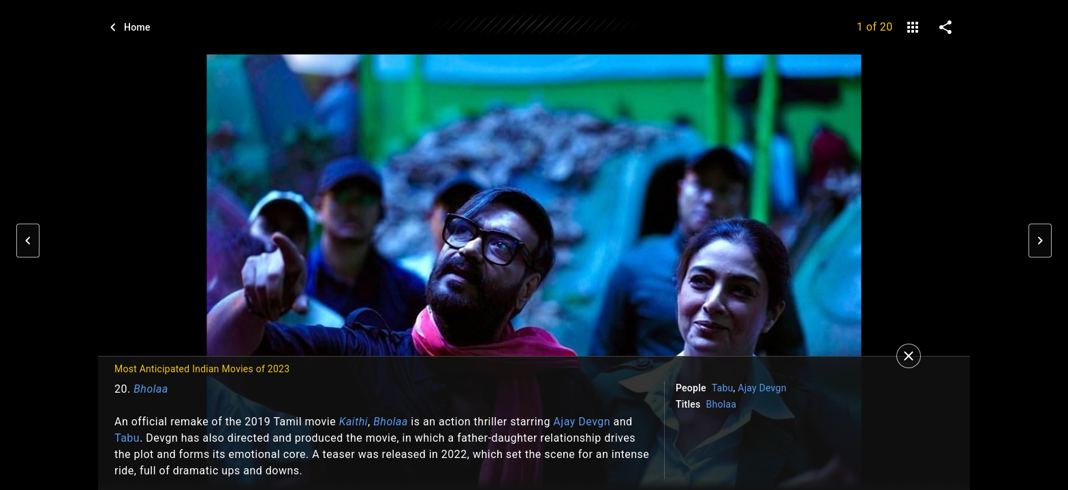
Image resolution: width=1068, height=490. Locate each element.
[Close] (908, 356)
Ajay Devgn (581, 421)
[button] (28, 241)
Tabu (127, 437)
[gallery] (912, 27)
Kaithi (353, 421)
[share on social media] (945, 27)
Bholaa (151, 388)
